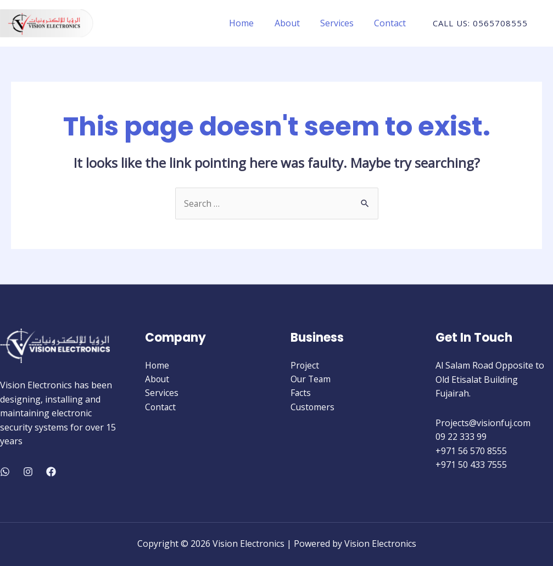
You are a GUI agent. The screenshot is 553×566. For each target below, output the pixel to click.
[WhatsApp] (5, 472)
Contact (391, 23)
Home (251, 23)
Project (305, 366)
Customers (313, 407)
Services (341, 23)
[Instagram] (28, 472)
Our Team (311, 379)
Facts (301, 394)
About (294, 23)
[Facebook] (51, 472)
